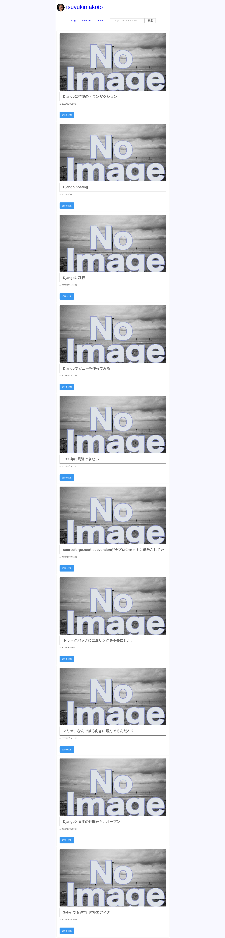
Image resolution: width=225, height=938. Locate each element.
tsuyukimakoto (80, 7)
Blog (73, 20)
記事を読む (67, 115)
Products (86, 20)
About (100, 20)
